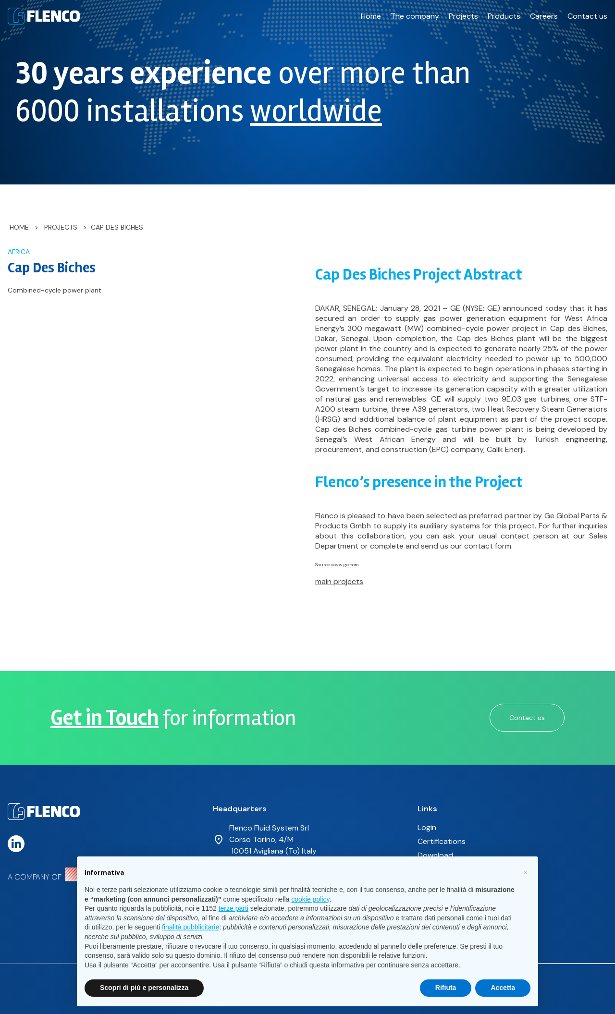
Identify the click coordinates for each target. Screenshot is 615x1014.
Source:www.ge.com (337, 565)
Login (427, 827)
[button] (525, 872)
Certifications (442, 841)
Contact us (587, 16)
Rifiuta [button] (445, 987)
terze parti (233, 908)
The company (415, 16)
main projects (339, 581)
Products (504, 16)
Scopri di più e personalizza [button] (144, 987)
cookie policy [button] (310, 899)
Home (371, 16)
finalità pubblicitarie (190, 927)
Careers (544, 16)
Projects (463, 16)
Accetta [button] (503, 987)
